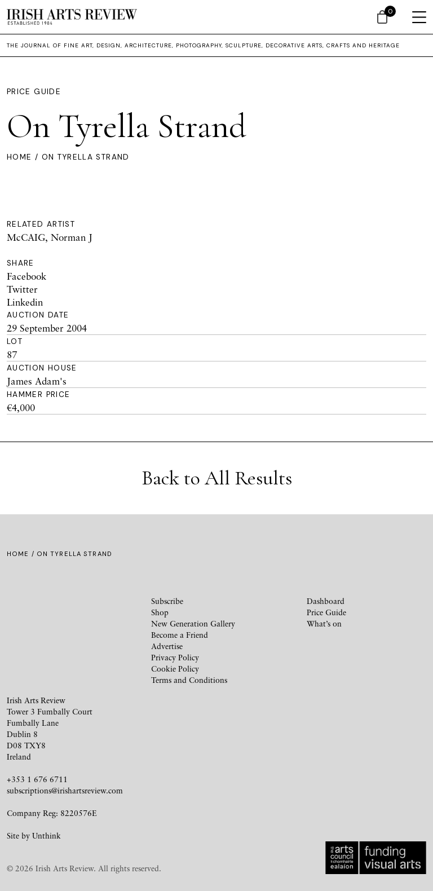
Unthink (46, 835)
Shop (160, 612)
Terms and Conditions (189, 680)
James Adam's (37, 381)
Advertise (167, 646)
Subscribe (167, 601)
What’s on (324, 623)
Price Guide (34, 91)
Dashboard (325, 601)
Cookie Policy (175, 668)
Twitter (22, 289)
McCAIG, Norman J (49, 237)
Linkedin (25, 302)
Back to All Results (217, 478)
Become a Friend (179, 634)
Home (19, 157)
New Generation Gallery (193, 623)
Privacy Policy (175, 657)
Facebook (26, 276)
